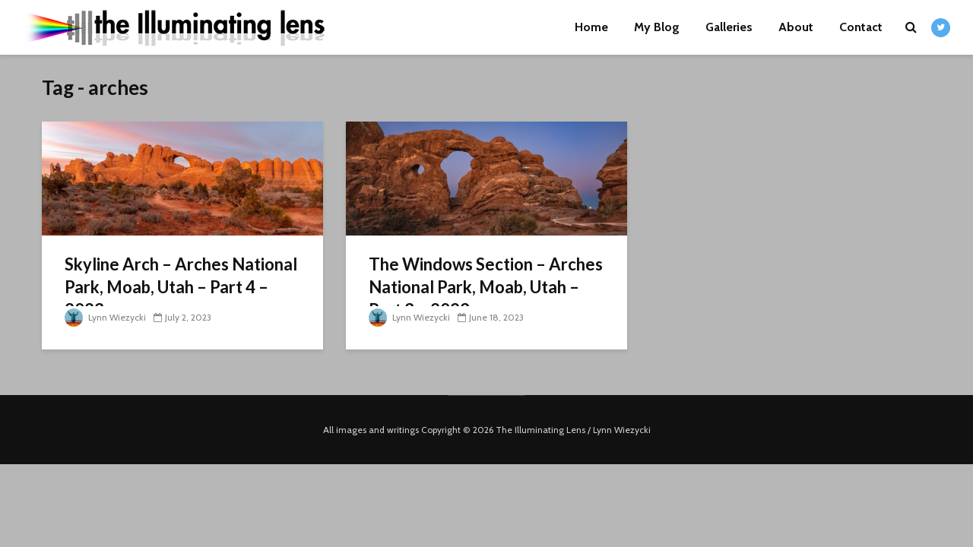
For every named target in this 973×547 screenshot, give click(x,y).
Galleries (729, 27)
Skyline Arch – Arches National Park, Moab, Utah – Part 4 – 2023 (181, 287)
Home (591, 27)
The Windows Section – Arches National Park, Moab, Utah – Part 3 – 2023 (486, 287)
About (795, 27)
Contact (861, 27)
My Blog (657, 27)
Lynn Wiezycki (105, 317)
